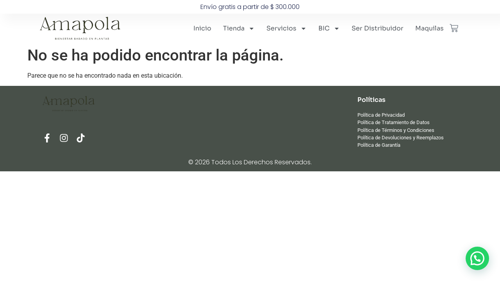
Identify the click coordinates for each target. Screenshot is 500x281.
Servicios (286, 28)
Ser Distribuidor (378, 28)
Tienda (239, 28)
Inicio (202, 28)
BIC (329, 28)
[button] (477, 258)
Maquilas (429, 28)
